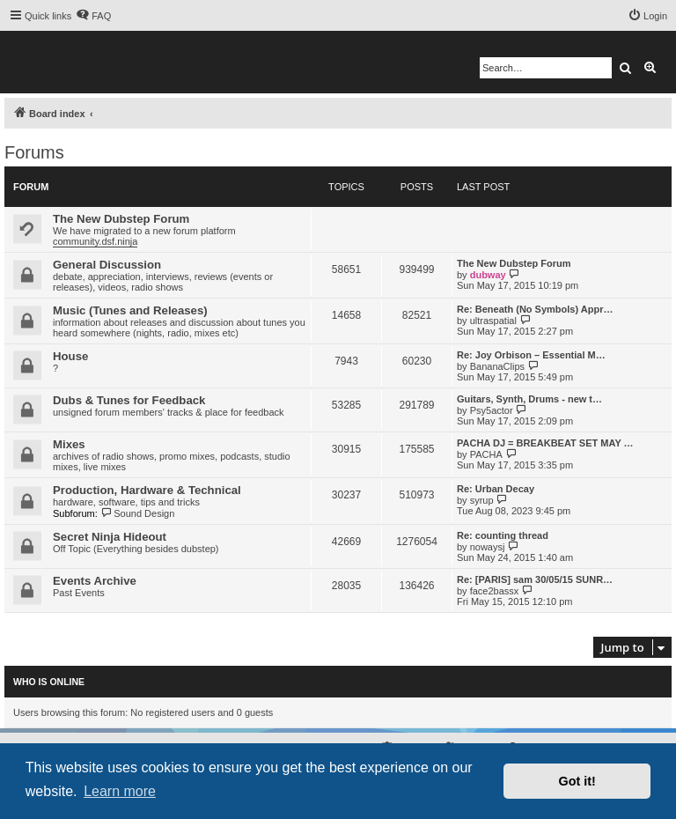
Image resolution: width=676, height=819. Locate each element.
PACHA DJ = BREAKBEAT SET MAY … (545, 443)
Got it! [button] (577, 781)
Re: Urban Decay (495, 488)
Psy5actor (491, 410)
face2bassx (494, 591)
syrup (482, 500)
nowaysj (487, 547)
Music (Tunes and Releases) (130, 310)
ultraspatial (493, 320)
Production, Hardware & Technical (147, 490)
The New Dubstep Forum (121, 218)
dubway (488, 274)
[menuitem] (93, 15)
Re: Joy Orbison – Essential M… (531, 355)
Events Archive (94, 580)
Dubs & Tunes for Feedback (129, 400)
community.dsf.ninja (95, 241)
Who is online (48, 681)
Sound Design (137, 513)
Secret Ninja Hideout (109, 536)
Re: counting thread (502, 535)
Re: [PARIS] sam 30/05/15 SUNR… (535, 579)
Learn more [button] (120, 791)
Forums (34, 152)
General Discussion (107, 264)
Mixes (69, 444)
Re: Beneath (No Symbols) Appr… (535, 309)
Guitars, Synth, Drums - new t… (529, 399)
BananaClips (497, 366)
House (70, 356)
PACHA (486, 454)
